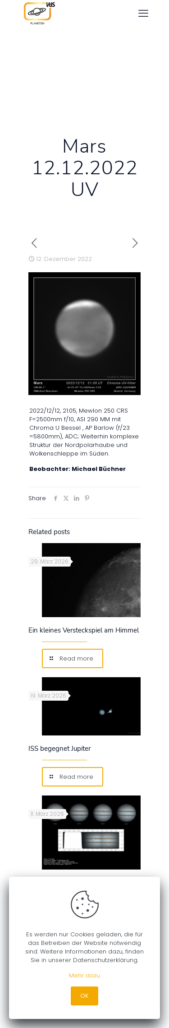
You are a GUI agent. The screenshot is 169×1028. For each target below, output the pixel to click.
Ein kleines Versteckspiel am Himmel (83, 630)
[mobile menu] (143, 13)
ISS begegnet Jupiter (59, 748)
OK (84, 995)
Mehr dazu (84, 975)
